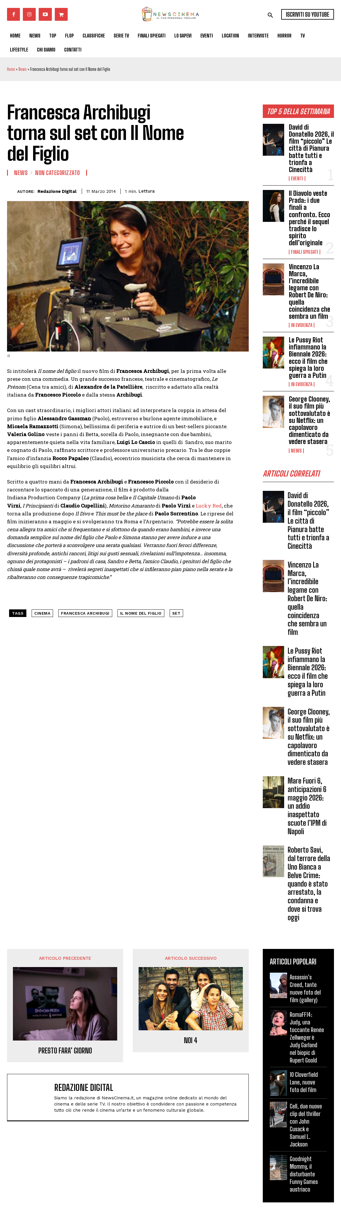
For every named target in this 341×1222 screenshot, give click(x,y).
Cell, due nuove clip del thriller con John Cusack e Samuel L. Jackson (306, 1127)
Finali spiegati (304, 252)
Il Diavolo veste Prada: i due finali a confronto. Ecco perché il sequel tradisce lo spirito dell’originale (309, 218)
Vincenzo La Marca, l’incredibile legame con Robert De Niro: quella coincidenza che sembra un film (309, 291)
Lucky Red (209, 505)
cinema (42, 613)
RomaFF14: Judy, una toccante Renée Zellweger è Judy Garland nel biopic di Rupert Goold (307, 1039)
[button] (270, 15)
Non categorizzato (57, 173)
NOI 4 (190, 1042)
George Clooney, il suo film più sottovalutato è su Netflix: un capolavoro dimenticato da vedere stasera (309, 420)
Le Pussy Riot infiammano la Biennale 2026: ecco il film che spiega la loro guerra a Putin (308, 357)
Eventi (297, 178)
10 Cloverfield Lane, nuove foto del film (304, 1084)
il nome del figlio (141, 613)
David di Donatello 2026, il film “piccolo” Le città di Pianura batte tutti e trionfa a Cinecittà (311, 148)
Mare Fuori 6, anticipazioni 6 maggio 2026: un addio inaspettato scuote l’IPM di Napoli (307, 808)
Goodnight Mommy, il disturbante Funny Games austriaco (304, 1176)
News (22, 69)
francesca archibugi (85, 613)
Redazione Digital (56, 191)
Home (11, 69)
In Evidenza (301, 325)
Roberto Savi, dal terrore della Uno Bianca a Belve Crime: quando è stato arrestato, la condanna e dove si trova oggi (309, 885)
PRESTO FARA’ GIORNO (65, 1053)
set (176, 613)
